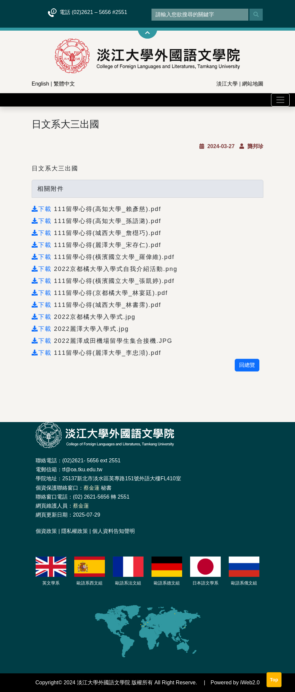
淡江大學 (227, 84)
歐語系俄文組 (244, 582)
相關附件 (50, 188)
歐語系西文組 (90, 582)
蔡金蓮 (92, 488)
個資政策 (46, 531)
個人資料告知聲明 (113, 531)
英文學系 (51, 582)
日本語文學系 (205, 582)
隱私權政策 (74, 531)
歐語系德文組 (167, 582)
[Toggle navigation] (280, 100)
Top (274, 679)
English (40, 84)
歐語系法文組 (128, 582)
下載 (43, 209)
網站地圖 (252, 84)
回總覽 (247, 365)
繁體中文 (64, 84)
